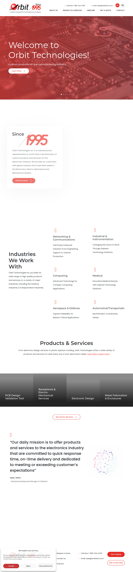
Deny (28, 566)
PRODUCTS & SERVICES (72, 10)
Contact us (61, 558)
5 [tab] (69, 94)
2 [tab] (63, 94)
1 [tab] (61, 94)
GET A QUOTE (105, 10)
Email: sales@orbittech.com (101, 6)
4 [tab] (67, 94)
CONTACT (120, 10)
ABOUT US (53, 10)
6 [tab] (71, 94)
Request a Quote (63, 553)
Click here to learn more (98, 358)
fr (123, 5)
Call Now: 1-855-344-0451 (74, 6)
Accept (11, 566)
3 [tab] (65, 94)
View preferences (45, 566)
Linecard (60, 564)
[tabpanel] (66, 57)
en (117, 5)
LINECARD (91, 10)
